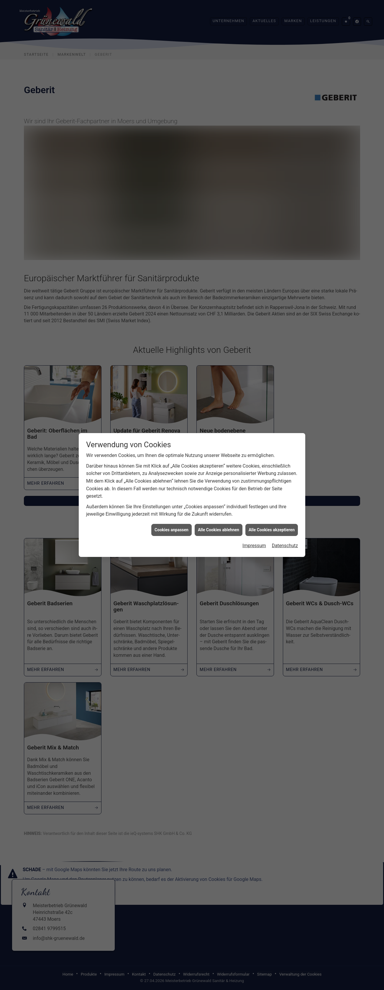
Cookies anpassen (171, 519)
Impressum (254, 535)
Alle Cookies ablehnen (218, 519)
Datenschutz (285, 535)
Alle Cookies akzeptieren (272, 519)
